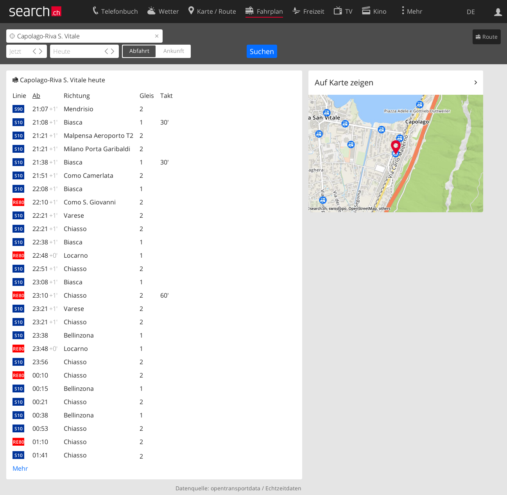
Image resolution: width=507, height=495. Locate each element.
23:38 (40, 335)
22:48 (44, 255)
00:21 (40, 401)
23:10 (44, 295)
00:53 (40, 428)
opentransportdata (235, 488)
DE (471, 11)
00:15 (40, 388)
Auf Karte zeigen (344, 82)
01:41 (40, 455)
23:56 (40, 362)
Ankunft (173, 50)
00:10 (40, 375)
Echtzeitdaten (283, 488)
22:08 (44, 188)
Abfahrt (139, 50)
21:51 (44, 175)
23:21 (44, 308)
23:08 (44, 282)
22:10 (44, 202)
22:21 (44, 215)
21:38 (44, 162)
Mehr (20, 468)
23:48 (44, 348)
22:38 (44, 242)
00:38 (40, 415)
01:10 (40, 441)
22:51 (44, 268)
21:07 (44, 109)
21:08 (44, 122)
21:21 (44, 135)
